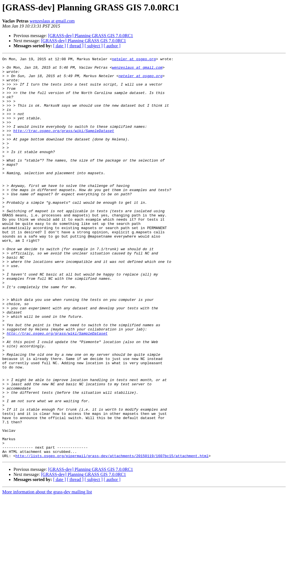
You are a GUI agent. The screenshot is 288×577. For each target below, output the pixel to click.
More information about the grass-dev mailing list (47, 572)
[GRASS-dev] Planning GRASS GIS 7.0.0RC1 (90, 35)
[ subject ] (94, 45)
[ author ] (112, 45)
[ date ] (59, 45)
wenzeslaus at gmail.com (52, 21)
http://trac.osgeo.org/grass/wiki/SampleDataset (63, 145)
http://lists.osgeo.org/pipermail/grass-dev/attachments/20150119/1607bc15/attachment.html (111, 535)
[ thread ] (75, 45)
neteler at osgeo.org (134, 59)
